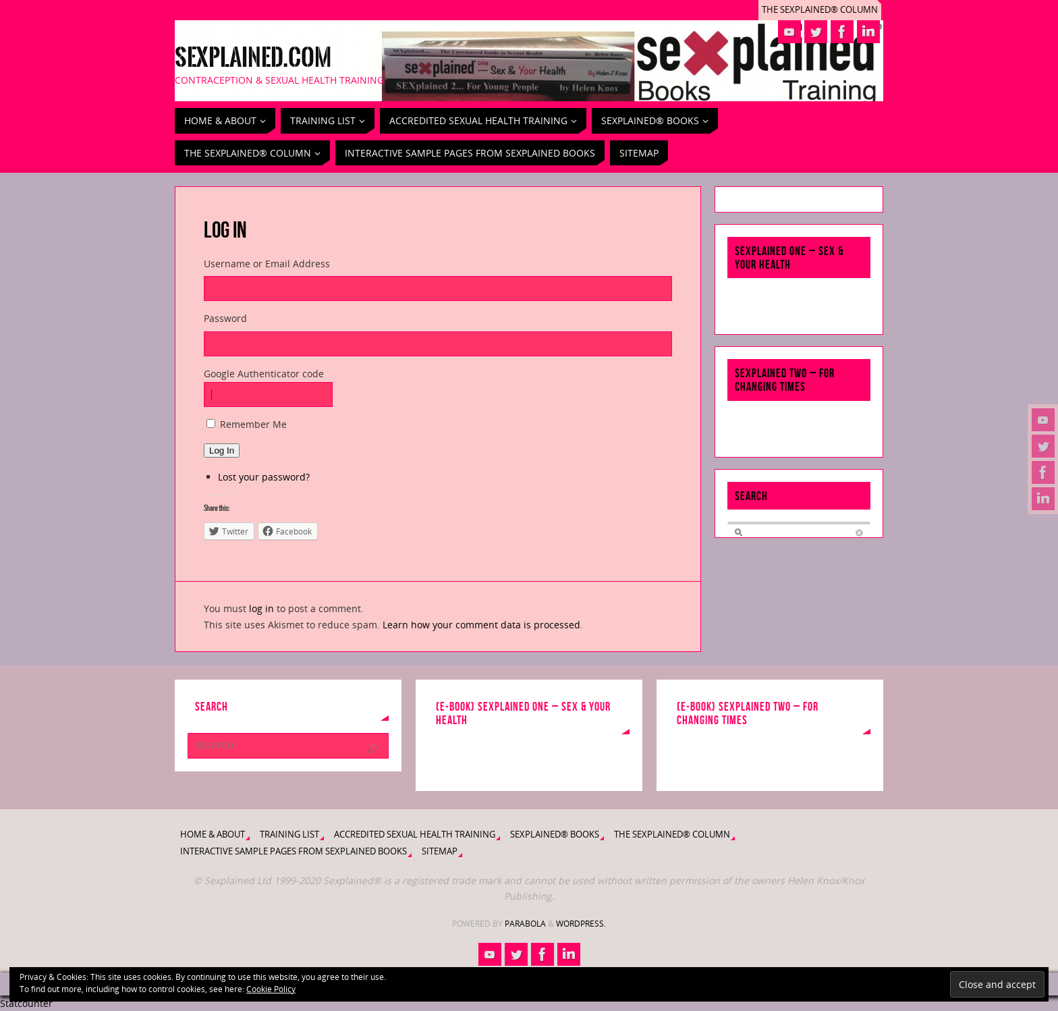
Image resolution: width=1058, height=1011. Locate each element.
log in (261, 608)
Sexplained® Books (554, 834)
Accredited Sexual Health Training (414, 834)
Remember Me (253, 424)
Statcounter (26, 1003)
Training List (289, 834)
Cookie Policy (271, 989)
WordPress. (581, 923)
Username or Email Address (267, 263)
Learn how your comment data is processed (481, 624)
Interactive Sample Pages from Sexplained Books (293, 851)
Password (225, 318)
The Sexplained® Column (820, 10)
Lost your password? (264, 476)
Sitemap (439, 851)
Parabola (525, 923)
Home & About (212, 834)
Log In (221, 450)
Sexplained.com (253, 58)
